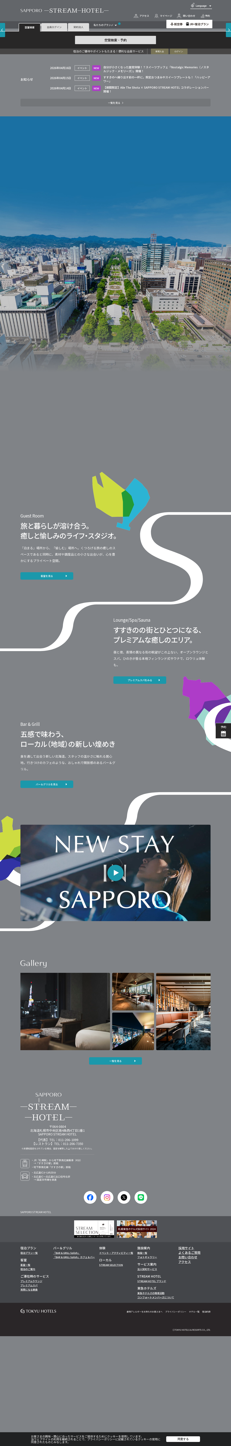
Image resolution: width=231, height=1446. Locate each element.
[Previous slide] (2, 82)
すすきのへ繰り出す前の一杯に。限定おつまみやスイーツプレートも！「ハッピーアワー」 (156, 189)
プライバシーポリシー (101, 1439)
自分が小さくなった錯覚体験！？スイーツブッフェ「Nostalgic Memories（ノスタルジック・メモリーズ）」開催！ (156, 179)
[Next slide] (228, 82)
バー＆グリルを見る (47, 894)
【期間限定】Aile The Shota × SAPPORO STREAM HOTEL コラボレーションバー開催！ (156, 199)
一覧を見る (115, 1171)
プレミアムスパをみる (140, 790)
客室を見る (47, 686)
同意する (183, 1439)
